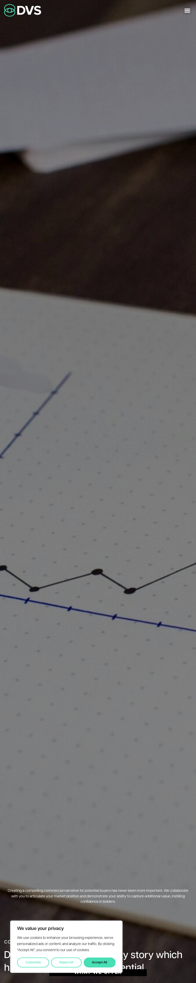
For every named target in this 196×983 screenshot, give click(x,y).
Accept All (99, 962)
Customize (33, 962)
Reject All (66, 962)
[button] (187, 10)
